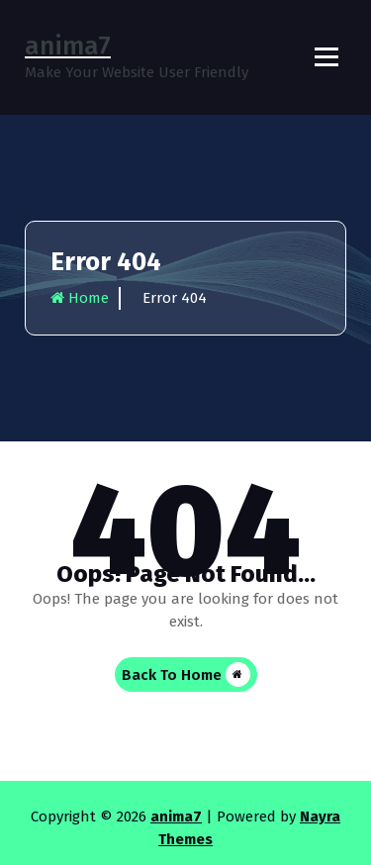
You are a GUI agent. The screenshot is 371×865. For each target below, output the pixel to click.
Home (79, 298)
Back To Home (186, 674)
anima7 (176, 816)
